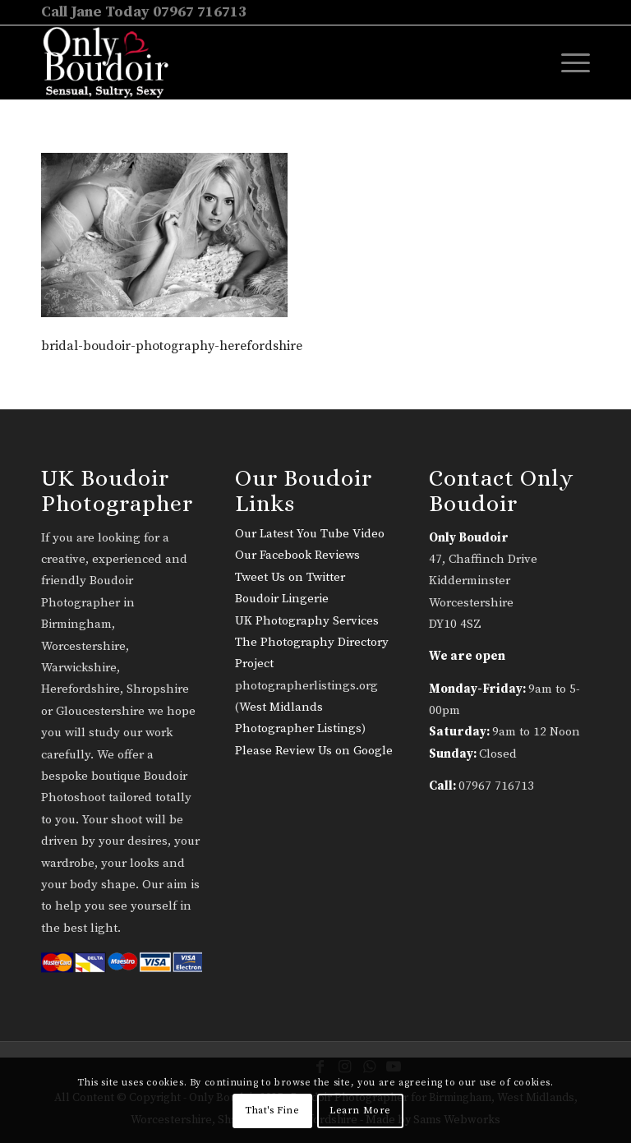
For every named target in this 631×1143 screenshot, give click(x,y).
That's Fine (272, 1110)
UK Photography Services (307, 621)
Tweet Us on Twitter (290, 577)
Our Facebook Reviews (297, 555)
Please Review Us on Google (314, 750)
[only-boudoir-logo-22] (113, 62)
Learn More (360, 1110)
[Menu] (567, 62)
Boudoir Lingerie (282, 598)
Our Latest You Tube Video (310, 534)
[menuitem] (567, 62)
